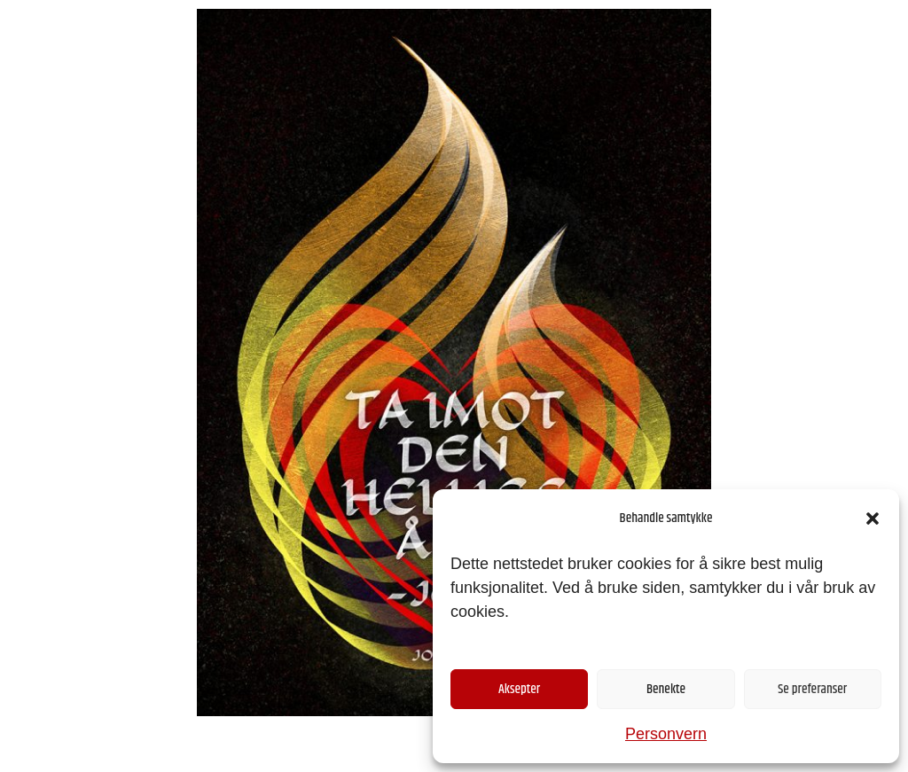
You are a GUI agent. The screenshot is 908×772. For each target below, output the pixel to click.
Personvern (666, 734)
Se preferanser (812, 689)
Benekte (665, 689)
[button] (872, 518)
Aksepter (519, 689)
